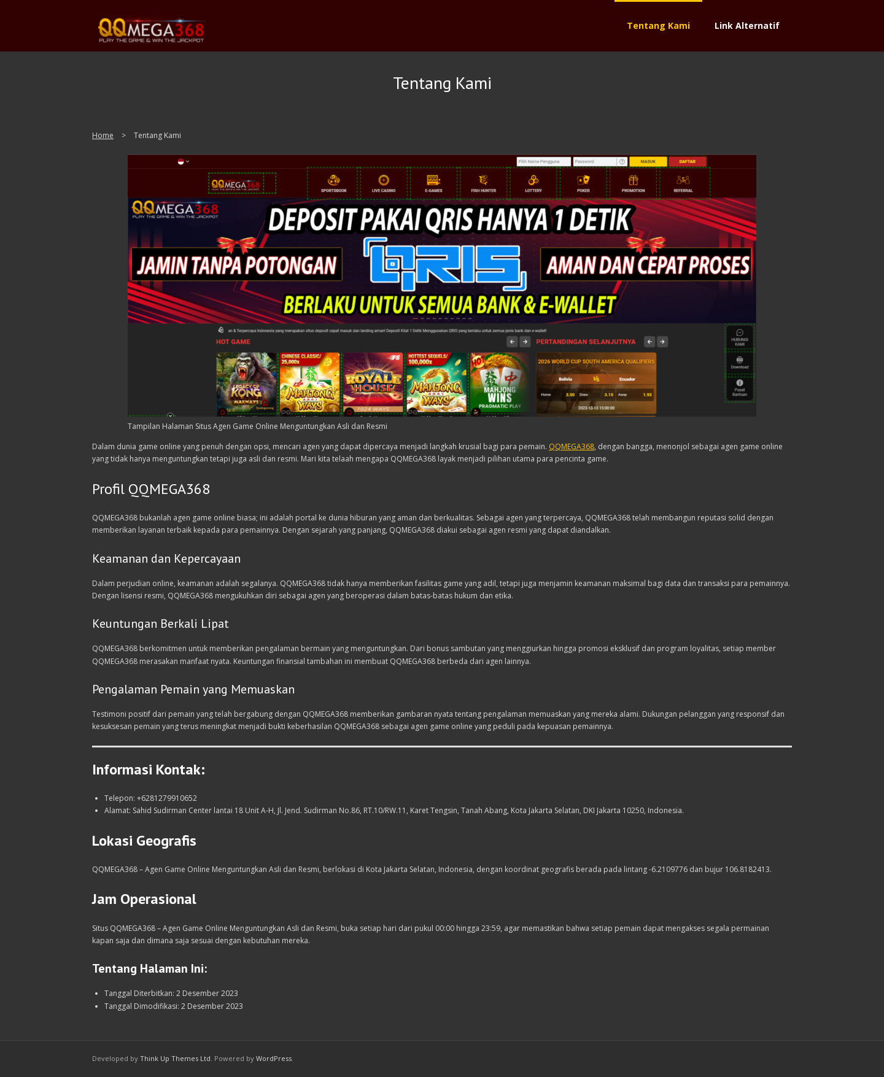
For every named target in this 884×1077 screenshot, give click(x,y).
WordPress (274, 1058)
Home (103, 135)
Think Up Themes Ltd (175, 1058)
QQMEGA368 (571, 446)
